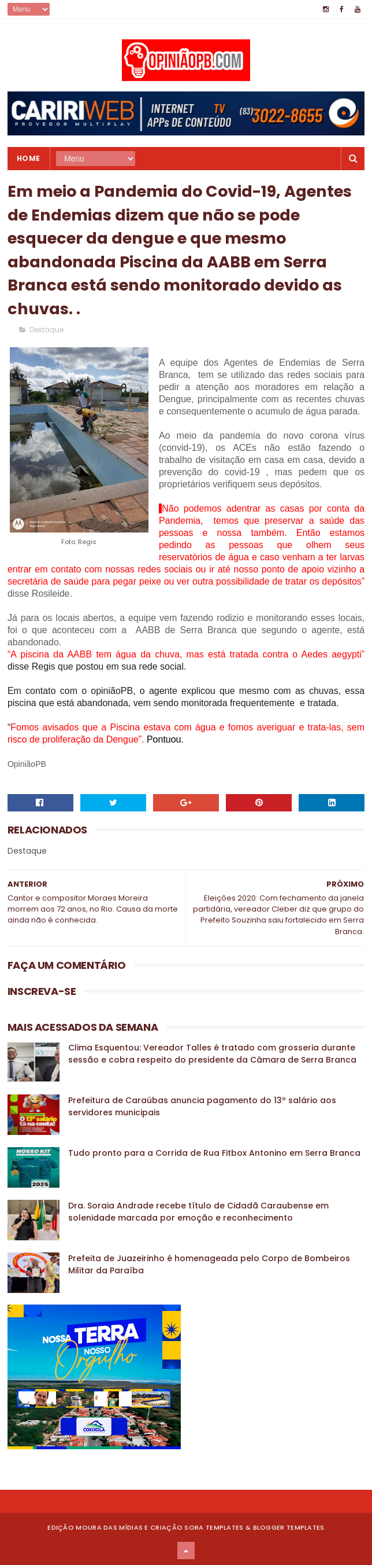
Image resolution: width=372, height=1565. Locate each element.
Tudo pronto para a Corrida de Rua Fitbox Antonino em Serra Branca (214, 1153)
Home (28, 158)
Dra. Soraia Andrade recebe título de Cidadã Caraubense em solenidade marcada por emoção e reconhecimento (198, 1212)
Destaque (46, 330)
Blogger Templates (289, 1527)
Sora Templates (213, 1527)
